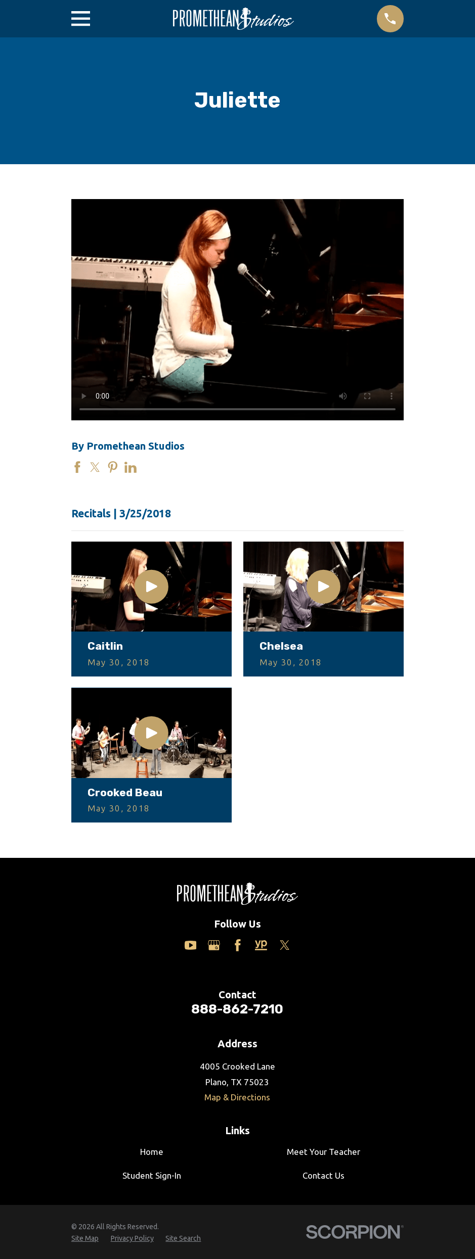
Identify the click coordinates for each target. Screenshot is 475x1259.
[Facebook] (238, 945)
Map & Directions (237, 1097)
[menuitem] (85, 1239)
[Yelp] (261, 945)
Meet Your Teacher (323, 1151)
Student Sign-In (151, 1175)
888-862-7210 (237, 1008)
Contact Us (323, 1175)
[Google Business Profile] (214, 945)
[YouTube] (191, 945)
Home (151, 1151)
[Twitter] (285, 945)
